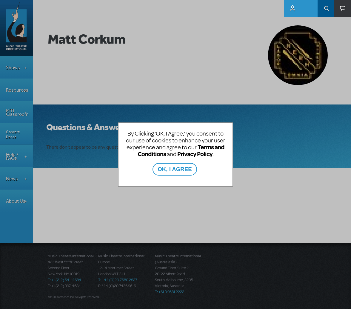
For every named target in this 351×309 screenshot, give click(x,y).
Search (326, 8)
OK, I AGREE (175, 169)
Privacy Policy (195, 154)
